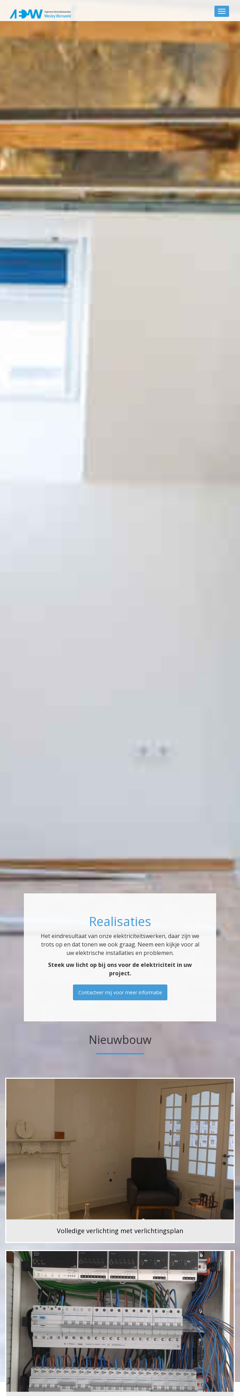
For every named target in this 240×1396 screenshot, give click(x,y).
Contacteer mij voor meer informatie (120, 992)
